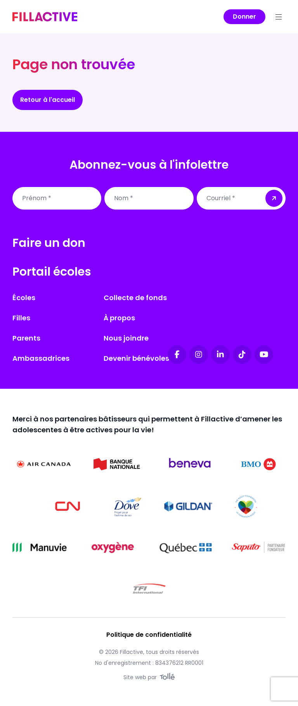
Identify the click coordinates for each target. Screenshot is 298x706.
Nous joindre (126, 338)
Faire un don (48, 243)
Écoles (23, 297)
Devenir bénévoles (136, 358)
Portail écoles (51, 272)
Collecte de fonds (135, 297)
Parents (26, 338)
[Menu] (278, 16)
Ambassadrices (40, 358)
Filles (21, 318)
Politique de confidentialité (149, 634)
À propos (119, 318)
